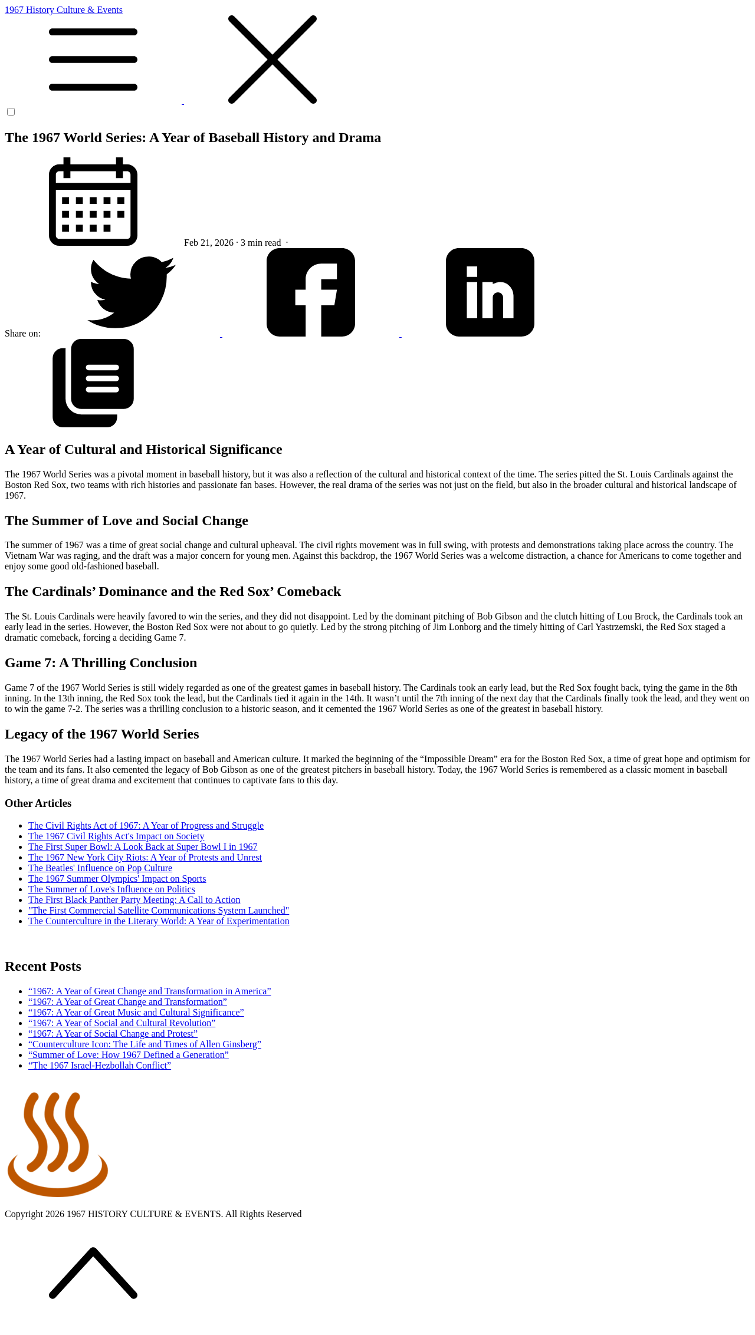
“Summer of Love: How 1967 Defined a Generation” (128, 1055)
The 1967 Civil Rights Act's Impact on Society (116, 836)
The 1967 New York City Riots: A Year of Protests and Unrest (145, 857)
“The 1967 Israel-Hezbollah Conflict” (99, 1065)
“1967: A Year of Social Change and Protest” (113, 1034)
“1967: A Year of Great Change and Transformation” (127, 1002)
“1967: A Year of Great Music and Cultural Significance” (136, 1012)
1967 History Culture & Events (377, 55)
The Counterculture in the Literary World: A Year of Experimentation (159, 921)
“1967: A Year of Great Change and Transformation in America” (149, 991)
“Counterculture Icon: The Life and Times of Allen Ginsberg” (144, 1044)
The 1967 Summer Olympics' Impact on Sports (117, 878)
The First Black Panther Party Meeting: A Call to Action (134, 900)
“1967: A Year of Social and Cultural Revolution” (121, 1023)
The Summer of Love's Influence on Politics (111, 889)
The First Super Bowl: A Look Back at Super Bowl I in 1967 (142, 847)
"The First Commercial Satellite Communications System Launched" (158, 910)
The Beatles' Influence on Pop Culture (100, 868)
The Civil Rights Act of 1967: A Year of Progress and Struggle (146, 825)
